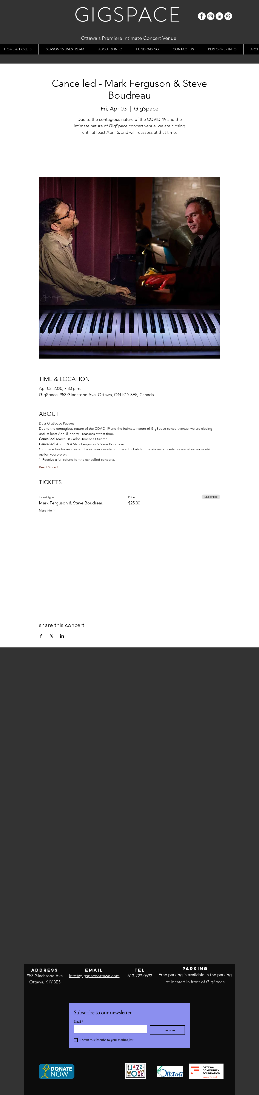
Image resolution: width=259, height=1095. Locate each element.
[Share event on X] (51, 636)
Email (78, 1021)
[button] (110, 49)
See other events (129, 157)
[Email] (109, 1029)
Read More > (49, 467)
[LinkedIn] (219, 16)
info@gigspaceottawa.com (94, 975)
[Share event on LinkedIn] (62, 636)
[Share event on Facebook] (41, 636)
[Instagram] (210, 16)
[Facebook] (202, 16)
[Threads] (228, 16)
